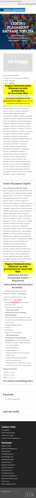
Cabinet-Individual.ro (8, 465)
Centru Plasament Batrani (17, 38)
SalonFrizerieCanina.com (9, 478)
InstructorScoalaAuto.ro (9, 476)
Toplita (24, 40)
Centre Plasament (17, 35)
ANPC (13, 491)
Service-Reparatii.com (8, 484)
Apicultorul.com (6, 462)
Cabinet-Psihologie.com (9, 448)
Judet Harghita (13, 40)
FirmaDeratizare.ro (7, 473)
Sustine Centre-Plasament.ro (10, 438)
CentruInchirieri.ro (7, 467)
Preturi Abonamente (8, 433)
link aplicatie (22, 293)
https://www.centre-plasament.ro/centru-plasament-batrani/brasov (16, 337)
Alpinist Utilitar (6, 446)
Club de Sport (5, 451)
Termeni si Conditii (7, 435)
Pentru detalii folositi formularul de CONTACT (18, 286)
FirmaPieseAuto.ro (7, 454)
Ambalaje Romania (7, 459)
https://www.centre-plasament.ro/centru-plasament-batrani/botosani (16, 312)
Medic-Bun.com (6, 470)
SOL (16, 491)
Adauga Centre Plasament (27, 4)
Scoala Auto (5, 481)
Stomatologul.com (7, 457)
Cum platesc (5, 430)
